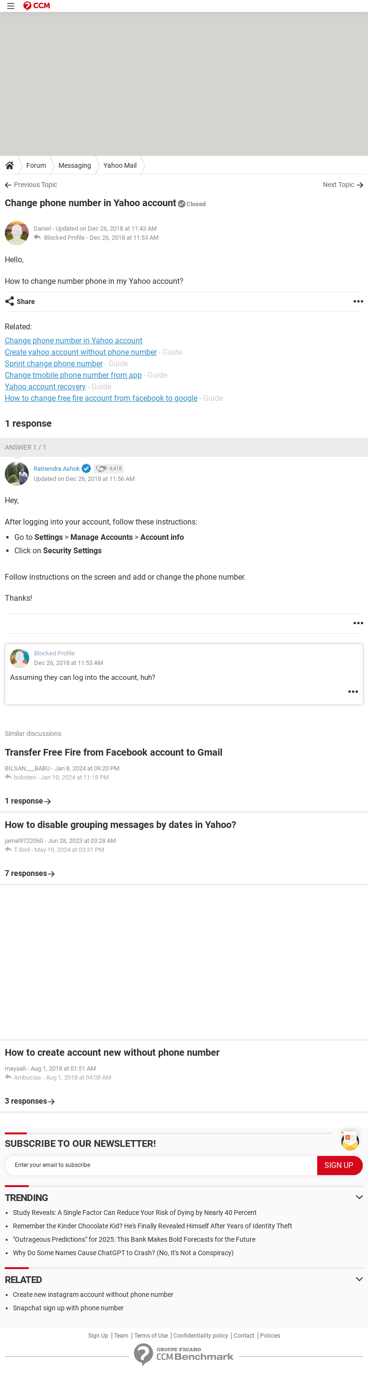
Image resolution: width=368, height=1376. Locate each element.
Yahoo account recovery (45, 386)
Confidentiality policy (200, 1335)
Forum (36, 165)
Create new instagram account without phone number (93, 1294)
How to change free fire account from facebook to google (101, 398)
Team (121, 1335)
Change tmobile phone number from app (73, 375)
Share (26, 301)
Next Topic (338, 184)
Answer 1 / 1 (25, 447)
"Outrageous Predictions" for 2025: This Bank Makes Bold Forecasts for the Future (134, 1239)
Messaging (74, 165)
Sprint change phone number (54, 363)
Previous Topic (35, 184)
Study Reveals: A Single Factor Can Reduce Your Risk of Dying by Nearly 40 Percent (135, 1212)
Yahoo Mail (120, 165)
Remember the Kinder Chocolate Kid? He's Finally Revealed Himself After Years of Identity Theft (152, 1226)
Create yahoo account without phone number (81, 352)
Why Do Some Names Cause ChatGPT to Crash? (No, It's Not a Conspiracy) (123, 1253)
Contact (244, 1335)
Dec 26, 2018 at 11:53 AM (124, 237)
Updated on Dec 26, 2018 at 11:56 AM (84, 478)
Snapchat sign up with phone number (68, 1308)
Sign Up (98, 1335)
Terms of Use (151, 1335)
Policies (270, 1335)
